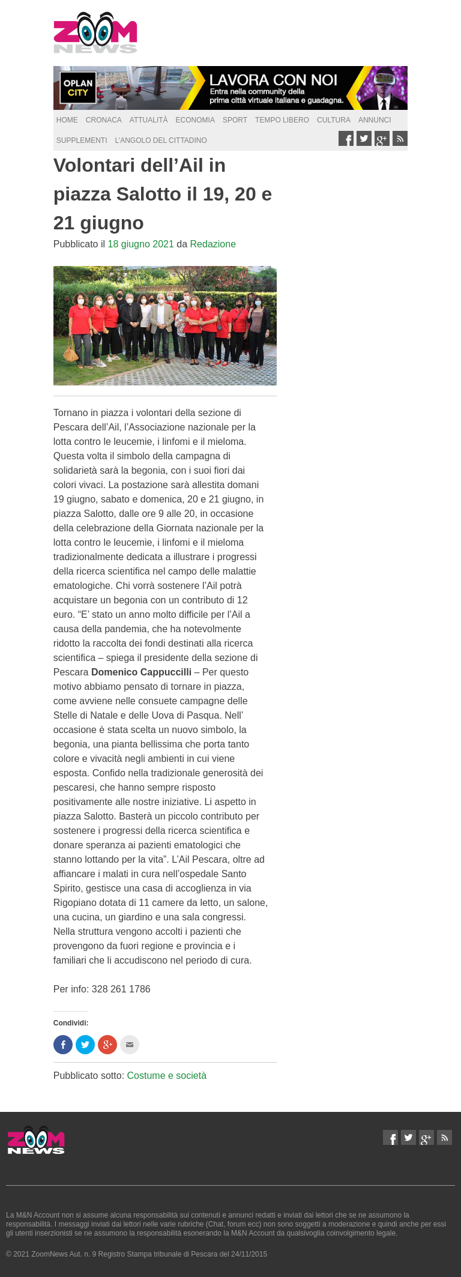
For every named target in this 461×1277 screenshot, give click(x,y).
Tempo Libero (282, 120)
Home (67, 120)
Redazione (213, 244)
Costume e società (167, 1075)
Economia (195, 120)
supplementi (81, 140)
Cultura (334, 120)
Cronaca (104, 120)
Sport (235, 120)
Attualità (149, 120)
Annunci (374, 120)
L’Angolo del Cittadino (160, 140)
